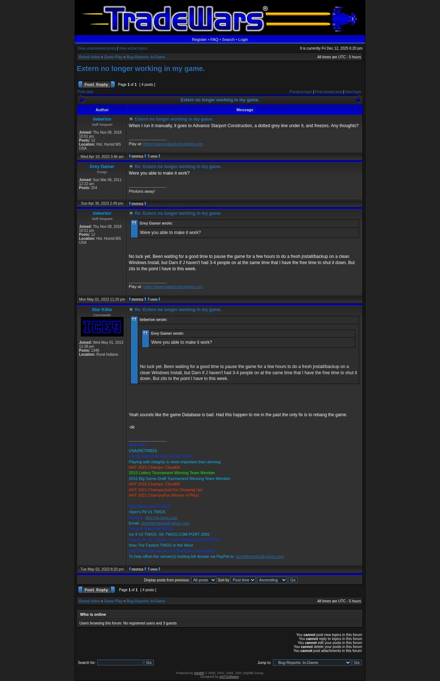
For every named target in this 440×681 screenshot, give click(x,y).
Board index (89, 57)
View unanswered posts (97, 48)
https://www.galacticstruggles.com (173, 144)
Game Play (113, 57)
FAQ (215, 39)
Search (228, 39)
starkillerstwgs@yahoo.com (165, 523)
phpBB (199, 673)
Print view (85, 92)
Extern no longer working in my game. (141, 68)
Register (199, 39)
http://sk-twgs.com (161, 517)
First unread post (329, 92)
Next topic (353, 92)
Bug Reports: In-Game (145, 57)
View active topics (133, 48)
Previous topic (301, 92)
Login (243, 39)
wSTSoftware (229, 676)
